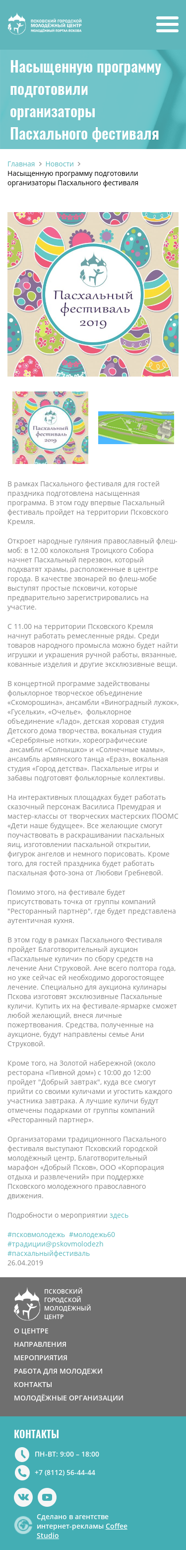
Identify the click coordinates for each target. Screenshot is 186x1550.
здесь (120, 1215)
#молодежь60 (92, 1234)
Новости (60, 163)
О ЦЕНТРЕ (31, 1330)
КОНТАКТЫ (33, 1384)
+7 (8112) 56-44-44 (65, 1472)
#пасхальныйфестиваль (48, 1253)
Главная (21, 163)
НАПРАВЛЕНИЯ (40, 1344)
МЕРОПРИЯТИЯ (40, 1357)
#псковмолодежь (36, 1234)
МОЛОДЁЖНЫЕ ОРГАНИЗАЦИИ (69, 1397)
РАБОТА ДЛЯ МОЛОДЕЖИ (58, 1371)
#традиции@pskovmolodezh (55, 1243)
